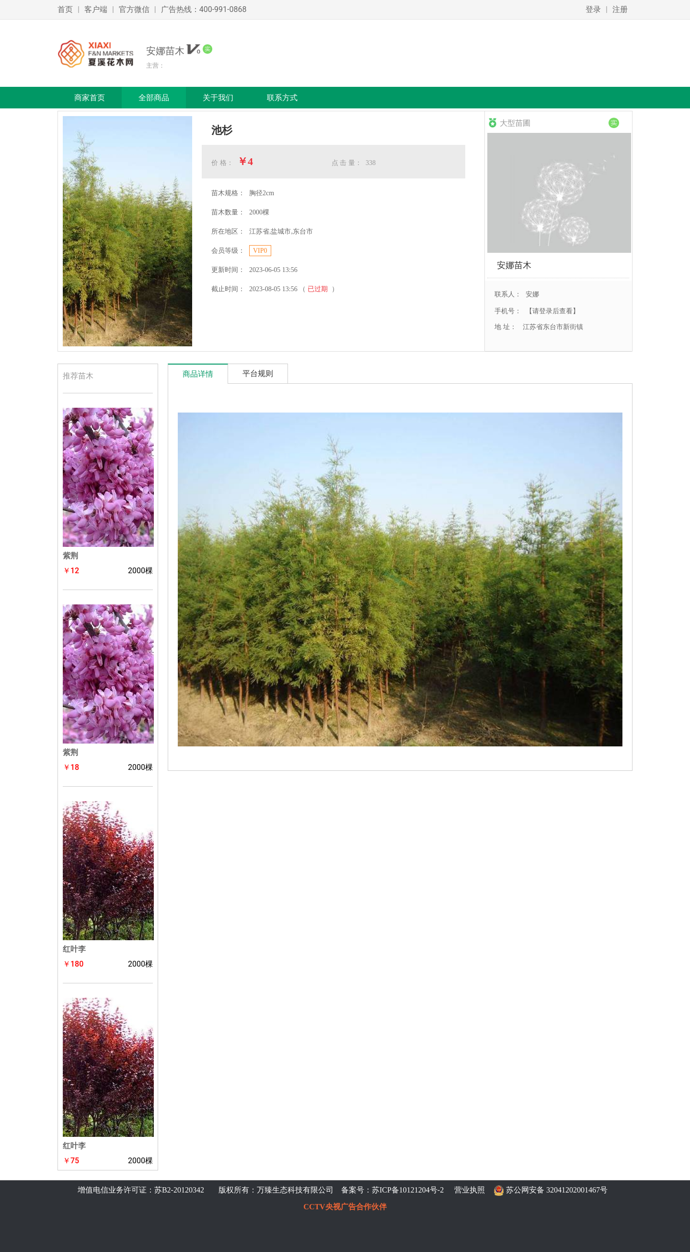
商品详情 (198, 373)
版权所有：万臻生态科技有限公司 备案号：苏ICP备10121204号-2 (329, 1190)
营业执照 (469, 1190)
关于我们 (218, 98)
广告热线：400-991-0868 (204, 9)
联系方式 (282, 98)
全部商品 (153, 98)
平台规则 (257, 373)
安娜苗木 (514, 265)
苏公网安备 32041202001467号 (557, 1190)
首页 (65, 9)
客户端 (95, 9)
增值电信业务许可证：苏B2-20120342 (142, 1190)
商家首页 (89, 98)
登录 (593, 9)
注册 (620, 9)
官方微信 (134, 9)
